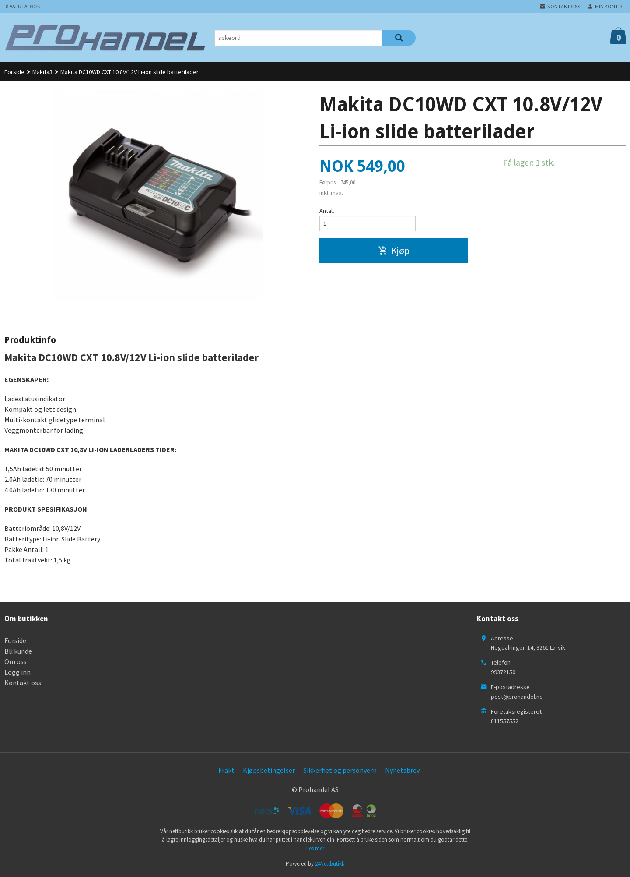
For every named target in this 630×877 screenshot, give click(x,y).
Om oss (15, 661)
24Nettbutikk (329, 863)
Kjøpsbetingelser (269, 770)
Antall (326, 211)
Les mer (315, 848)
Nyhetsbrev (402, 770)
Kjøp (394, 251)
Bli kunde (18, 651)
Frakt (226, 770)
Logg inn (17, 672)
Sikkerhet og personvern (340, 770)
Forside (14, 72)
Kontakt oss (22, 682)
